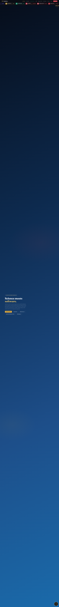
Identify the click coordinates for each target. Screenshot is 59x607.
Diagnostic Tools (40, 1)
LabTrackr (23, 1)
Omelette (5, 1)
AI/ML (36, 1)
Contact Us (55, 1)
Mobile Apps (44, 1)
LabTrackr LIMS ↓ (8, 311)
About (51, 1)
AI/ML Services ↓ (22, 311)
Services (48, 1)
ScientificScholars (32, 1)
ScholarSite (27, 1)
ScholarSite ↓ (15, 311)
